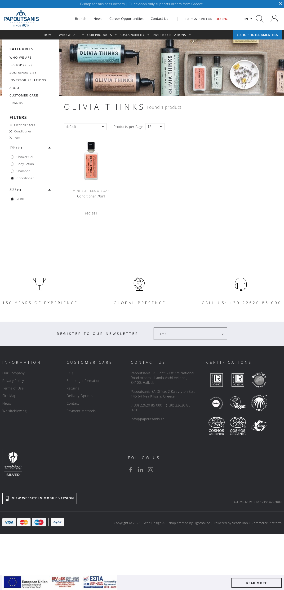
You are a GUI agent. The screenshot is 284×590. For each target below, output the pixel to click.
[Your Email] (187, 334)
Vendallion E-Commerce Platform (257, 523)
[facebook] (130, 469)
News (6, 403)
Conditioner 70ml (91, 196)
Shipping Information (83, 380)
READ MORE (256, 583)
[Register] (222, 334)
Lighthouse (202, 523)
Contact (73, 403)
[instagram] (150, 469)
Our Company (13, 373)
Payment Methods (81, 411)
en (246, 19)
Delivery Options (80, 395)
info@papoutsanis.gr (147, 419)
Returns (73, 388)
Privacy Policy (13, 380)
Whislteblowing (14, 411)
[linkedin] (140, 469)
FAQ (70, 373)
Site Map (9, 395)
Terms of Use (13, 388)
